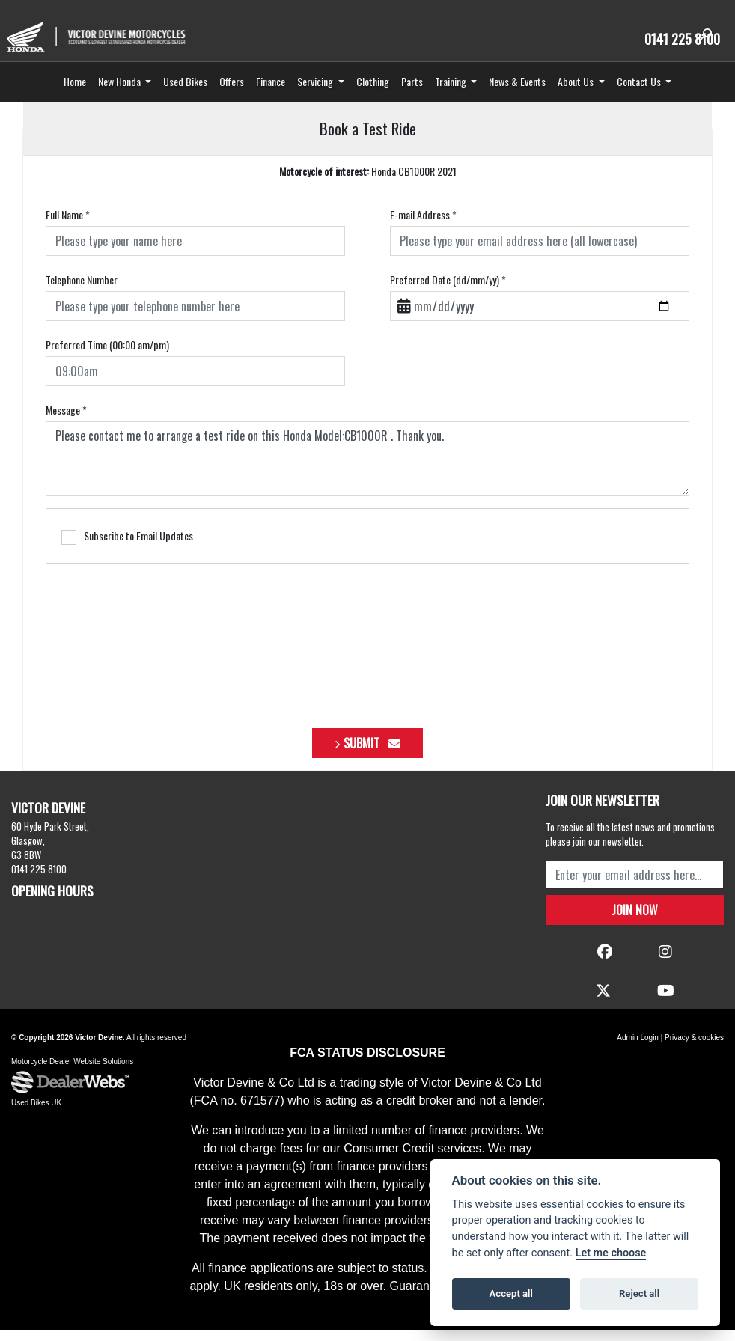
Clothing (372, 92)
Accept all (511, 1293)
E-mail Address (423, 226)
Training (452, 92)
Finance (270, 92)
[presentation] (367, 649)
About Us (577, 92)
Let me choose (611, 1253)
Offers (231, 92)
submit (372, 754)
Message (66, 422)
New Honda (120, 92)
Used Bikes (185, 92)
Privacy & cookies (694, 1049)
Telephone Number (82, 291)
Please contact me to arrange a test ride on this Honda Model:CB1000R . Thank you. (367, 470)
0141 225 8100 (677, 38)
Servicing (316, 92)
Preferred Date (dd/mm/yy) (448, 291)
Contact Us (640, 92)
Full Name (68, 226)
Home (75, 92)
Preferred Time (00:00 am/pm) (107, 356)
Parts (412, 92)
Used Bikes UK (36, 1115)
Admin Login (638, 1049)
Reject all (639, 1293)
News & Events (517, 92)
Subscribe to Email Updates (127, 548)
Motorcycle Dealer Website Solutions (72, 1073)
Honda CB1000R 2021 (368, 183)
